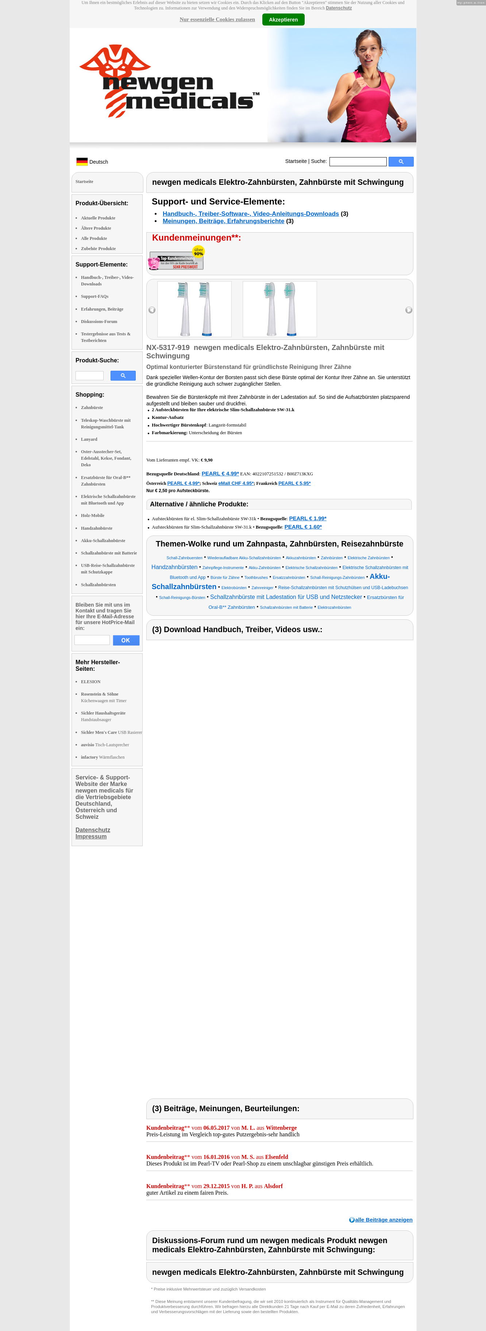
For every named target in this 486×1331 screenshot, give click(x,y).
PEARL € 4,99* (220, 473)
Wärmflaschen (102, 757)
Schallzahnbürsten (98, 584)
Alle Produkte (94, 238)
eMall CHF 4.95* (236, 483)
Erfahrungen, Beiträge (102, 309)
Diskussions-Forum (99, 321)
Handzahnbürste (96, 528)
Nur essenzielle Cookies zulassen (217, 19)
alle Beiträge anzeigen (384, 1220)
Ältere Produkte (96, 228)
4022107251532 (268, 473)
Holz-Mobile (92, 515)
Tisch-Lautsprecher (105, 744)
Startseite (296, 161)
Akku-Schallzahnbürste (103, 540)
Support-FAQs (94, 296)
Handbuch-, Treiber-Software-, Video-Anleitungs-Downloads (251, 213)
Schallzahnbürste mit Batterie (109, 553)
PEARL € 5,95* (294, 483)
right (408, 310)
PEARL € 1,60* (303, 527)
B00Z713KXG (300, 473)
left (151, 310)
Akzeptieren (283, 19)
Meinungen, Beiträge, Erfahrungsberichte (223, 221)
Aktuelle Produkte (98, 218)
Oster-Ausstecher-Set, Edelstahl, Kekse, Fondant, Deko (106, 458)
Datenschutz (339, 8)
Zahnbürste (92, 407)
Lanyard (89, 439)
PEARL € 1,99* (307, 518)
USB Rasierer (111, 732)
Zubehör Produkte (98, 248)
